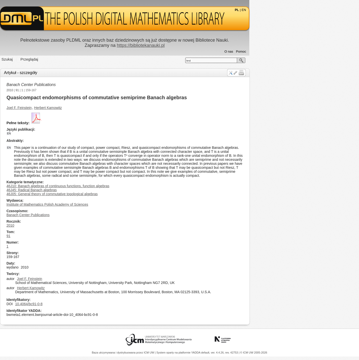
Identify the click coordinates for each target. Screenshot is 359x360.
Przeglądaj (84, 59)
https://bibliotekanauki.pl (195, 45)
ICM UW (149, 352)
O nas (283, 51)
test (243, 60)
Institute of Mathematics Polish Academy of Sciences (102, 204)
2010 (64, 90)
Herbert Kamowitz (103, 108)
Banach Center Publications (85, 85)
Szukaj (62, 59)
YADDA (196, 352)
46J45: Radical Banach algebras (86, 190)
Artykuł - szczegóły (75, 73)
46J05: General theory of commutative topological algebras (107, 194)
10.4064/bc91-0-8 (83, 304)
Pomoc (296, 51)
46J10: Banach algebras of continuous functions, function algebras (112, 186)
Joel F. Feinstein (74, 108)
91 (72, 90)
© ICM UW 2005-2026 (253, 352)
